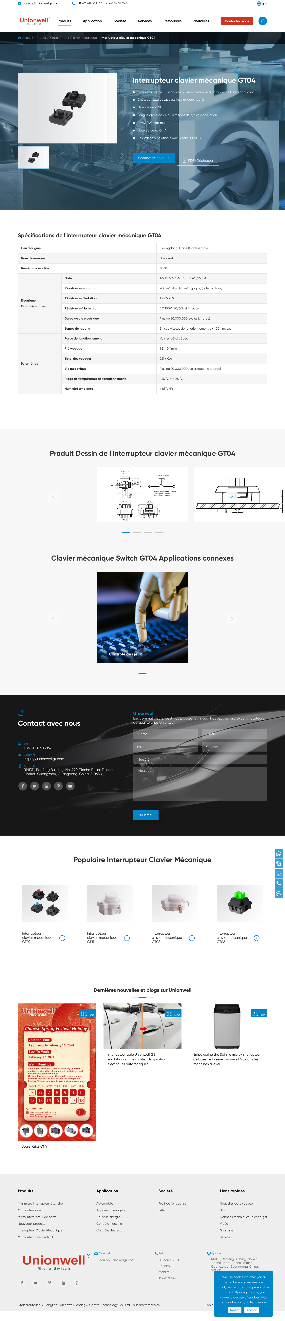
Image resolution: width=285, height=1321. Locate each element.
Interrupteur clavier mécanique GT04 (128, 38)
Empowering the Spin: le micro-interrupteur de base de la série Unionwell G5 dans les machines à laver (224, 1072)
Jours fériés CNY (36, 1156)
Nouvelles (201, 21)
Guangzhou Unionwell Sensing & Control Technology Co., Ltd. (86, 1315)
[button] (232, 496)
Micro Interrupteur (31, 1220)
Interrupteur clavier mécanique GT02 (37, 937)
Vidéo (224, 1234)
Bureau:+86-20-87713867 (170, 1273)
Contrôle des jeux (128, 653)
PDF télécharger (223, 159)
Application (92, 21)
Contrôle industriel (109, 1234)
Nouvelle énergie (108, 1227)
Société (120, 21)
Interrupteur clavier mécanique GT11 (102, 937)
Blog (223, 1220)
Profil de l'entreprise (172, 1214)
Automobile (104, 1214)
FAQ (162, 1220)
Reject (234, 1310)
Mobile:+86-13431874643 (167, 1285)
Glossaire (226, 1241)
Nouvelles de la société (236, 1214)
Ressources (172, 21)
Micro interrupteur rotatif (35, 1247)
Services (145, 21)
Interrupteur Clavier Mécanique (74, 38)
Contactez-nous (160, 160)
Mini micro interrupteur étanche (40, 1214)
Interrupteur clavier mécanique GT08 (167, 937)
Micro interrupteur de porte (37, 1227)
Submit (146, 815)
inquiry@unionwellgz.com (42, 3)
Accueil (27, 38)
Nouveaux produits (31, 1234)
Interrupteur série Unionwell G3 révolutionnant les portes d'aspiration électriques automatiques (140, 1070)
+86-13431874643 (117, 3)
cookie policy (235, 1302)
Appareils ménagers (110, 1220)
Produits (64, 21)
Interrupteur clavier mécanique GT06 (232, 937)
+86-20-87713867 (89, 3)
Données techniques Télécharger (243, 1227)
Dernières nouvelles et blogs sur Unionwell (142, 994)
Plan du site (213, 1315)
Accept (251, 1310)
